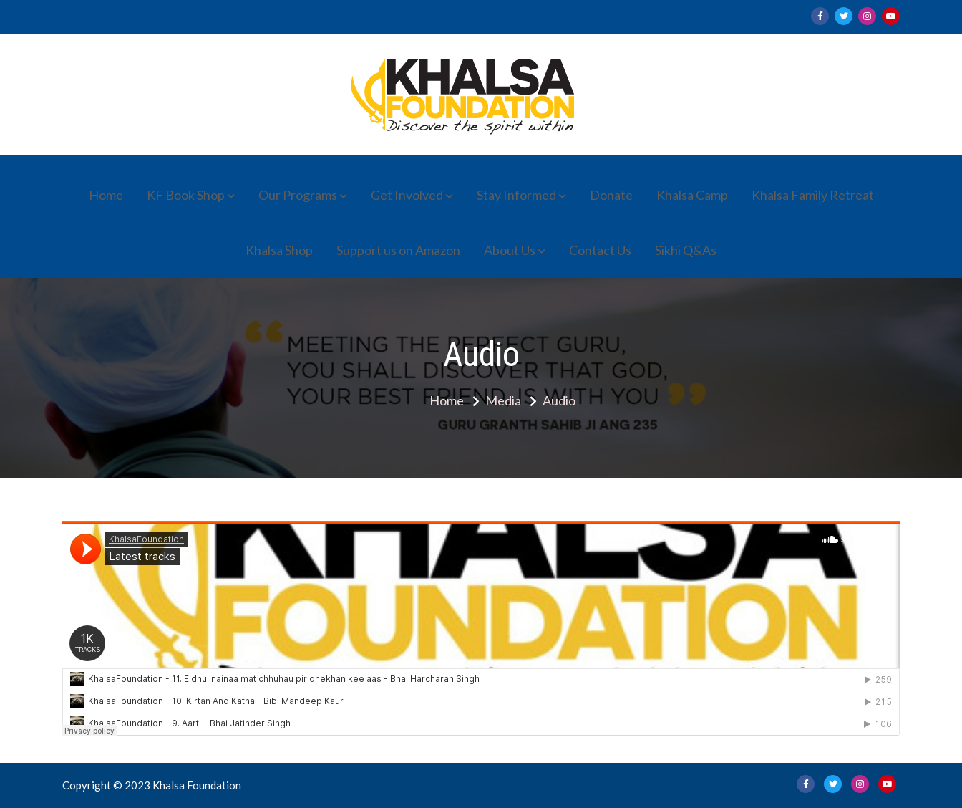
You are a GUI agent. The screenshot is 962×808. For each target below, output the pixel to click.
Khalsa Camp (692, 195)
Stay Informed (516, 195)
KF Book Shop (186, 195)
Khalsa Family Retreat (813, 195)
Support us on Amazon (398, 250)
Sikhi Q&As (685, 250)
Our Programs (297, 195)
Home (106, 195)
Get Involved (407, 195)
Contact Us (600, 250)
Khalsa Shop (279, 250)
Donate (611, 195)
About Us (509, 250)
